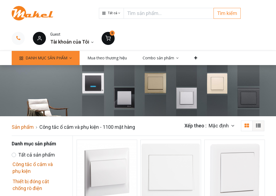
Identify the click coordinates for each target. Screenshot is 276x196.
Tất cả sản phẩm (36, 155)
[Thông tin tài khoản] (71, 41)
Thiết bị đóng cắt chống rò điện (30, 185)
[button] (111, 13)
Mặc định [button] (219, 125)
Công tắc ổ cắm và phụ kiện (32, 167)
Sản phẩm (23, 127)
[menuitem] (107, 58)
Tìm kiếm (227, 13)
